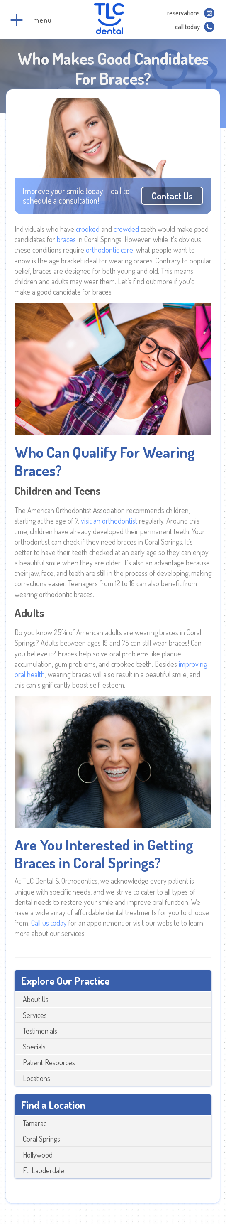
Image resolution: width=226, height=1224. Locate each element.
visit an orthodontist (109, 520)
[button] (16, 19)
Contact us (172, 196)
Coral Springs (41, 1138)
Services (35, 1015)
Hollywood (38, 1154)
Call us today (49, 922)
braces (67, 239)
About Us (36, 999)
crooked (88, 228)
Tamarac (34, 1123)
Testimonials (40, 1030)
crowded (127, 228)
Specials (34, 1046)
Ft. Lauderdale (43, 1170)
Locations (36, 1078)
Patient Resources (49, 1062)
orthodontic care (109, 249)
